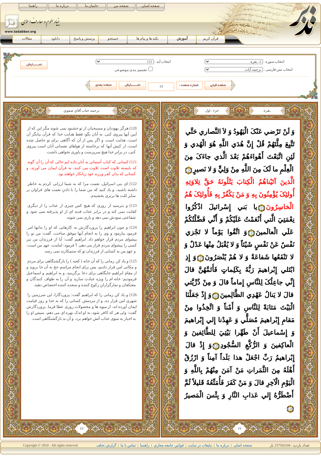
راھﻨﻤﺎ (144, 445)
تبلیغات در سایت (200, 445)
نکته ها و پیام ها (147, 38)
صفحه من (121, 6)
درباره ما (62, 6)
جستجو (113, 38)
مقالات (27, 38)
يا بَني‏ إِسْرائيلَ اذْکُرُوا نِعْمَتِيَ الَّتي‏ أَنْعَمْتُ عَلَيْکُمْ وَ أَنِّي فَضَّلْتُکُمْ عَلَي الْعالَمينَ (239, 219)
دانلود (55, 38)
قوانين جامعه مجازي (169, 445)
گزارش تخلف (106, 445)
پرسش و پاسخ (84, 38)
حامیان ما (92, 6)
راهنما (33, 6)
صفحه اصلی (150, 6)
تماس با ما (128, 445)
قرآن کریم (210, 38)
